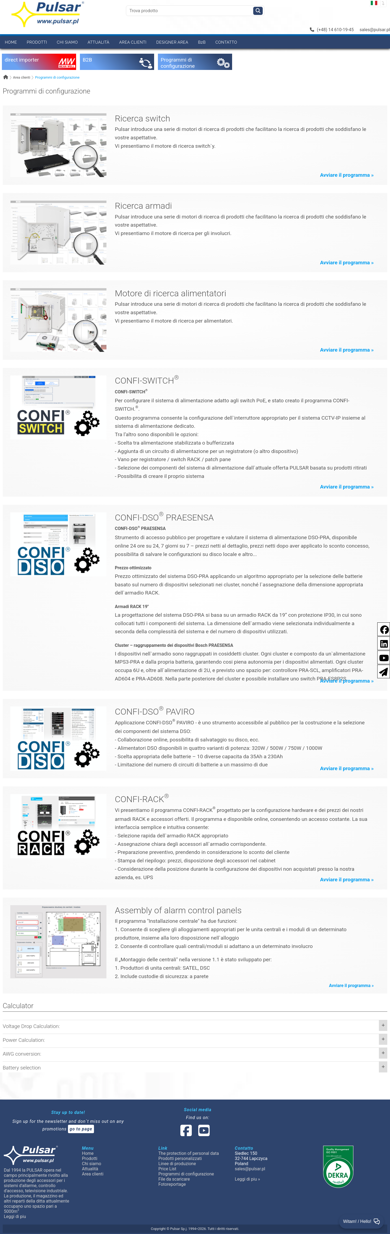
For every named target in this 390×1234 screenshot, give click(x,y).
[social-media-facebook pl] (382, 628)
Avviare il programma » (347, 175)
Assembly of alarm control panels (178, 910)
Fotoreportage (172, 1184)
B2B (202, 42)
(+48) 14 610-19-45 (332, 29)
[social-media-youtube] (382, 657)
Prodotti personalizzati (180, 1158)
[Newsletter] (382, 671)
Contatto (226, 42)
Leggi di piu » (247, 1179)
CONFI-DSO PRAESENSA (164, 517)
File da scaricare (174, 1179)
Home (11, 42)
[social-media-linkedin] (381, 642)
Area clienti (133, 42)
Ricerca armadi (143, 206)
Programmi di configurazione (57, 77)
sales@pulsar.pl (375, 29)
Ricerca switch (142, 118)
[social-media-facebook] (186, 1133)
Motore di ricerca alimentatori (170, 293)
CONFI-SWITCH (147, 380)
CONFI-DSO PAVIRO (155, 711)
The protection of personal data (188, 1153)
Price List (167, 1168)
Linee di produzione (177, 1163)
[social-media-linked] (194, 1133)
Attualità (98, 42)
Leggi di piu (15, 1216)
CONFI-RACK (142, 799)
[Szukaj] (258, 11)
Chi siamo (67, 42)
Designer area (172, 42)
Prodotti (37, 42)
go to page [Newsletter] (81, 1129)
